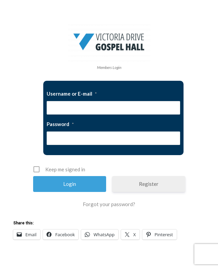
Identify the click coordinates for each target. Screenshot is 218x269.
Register (149, 184)
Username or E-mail (72, 94)
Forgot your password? (109, 204)
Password (60, 124)
